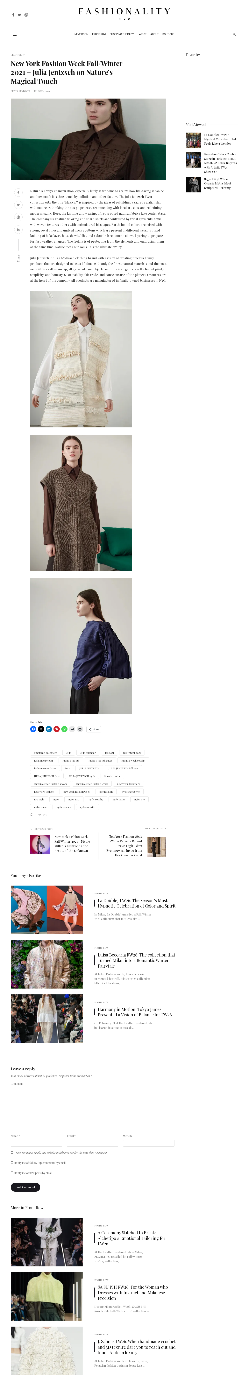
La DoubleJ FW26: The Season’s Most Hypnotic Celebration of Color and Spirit (137, 903)
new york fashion (44, 791)
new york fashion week (76, 791)
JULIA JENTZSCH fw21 (47, 776)
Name (15, 1136)
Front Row (99, 34)
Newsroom (81, 34)
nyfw (56, 799)
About (154, 34)
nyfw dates (118, 799)
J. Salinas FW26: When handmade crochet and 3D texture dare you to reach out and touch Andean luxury (137, 1347)
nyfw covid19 (96, 799)
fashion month (70, 760)
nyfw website (87, 807)
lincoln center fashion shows (50, 783)
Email (71, 1136)
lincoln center (112, 776)
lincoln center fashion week (92, 783)
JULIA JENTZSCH (89, 768)
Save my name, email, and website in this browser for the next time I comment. (62, 1153)
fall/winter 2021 (132, 752)
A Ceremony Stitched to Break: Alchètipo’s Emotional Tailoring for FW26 (132, 1238)
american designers (45, 752)
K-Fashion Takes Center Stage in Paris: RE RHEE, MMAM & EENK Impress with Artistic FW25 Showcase (220, 162)
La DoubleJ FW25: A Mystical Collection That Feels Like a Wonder (220, 138)
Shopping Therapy (122, 34)
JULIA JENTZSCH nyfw (82, 776)
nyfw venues (63, 807)
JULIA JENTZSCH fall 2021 (123, 768)
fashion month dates (100, 760)
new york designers (128, 783)
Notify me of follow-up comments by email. (40, 1163)
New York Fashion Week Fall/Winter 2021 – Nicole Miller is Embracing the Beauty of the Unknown (72, 844)
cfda (68, 752)
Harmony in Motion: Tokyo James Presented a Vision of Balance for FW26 (135, 1012)
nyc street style (131, 791)
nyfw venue (40, 807)
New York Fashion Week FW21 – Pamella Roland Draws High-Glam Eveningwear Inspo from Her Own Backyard (124, 845)
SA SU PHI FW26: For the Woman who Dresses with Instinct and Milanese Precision (133, 1292)
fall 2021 (109, 752)
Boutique (168, 34)
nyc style (39, 799)
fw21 (67, 768)
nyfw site (139, 799)
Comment (17, 1084)
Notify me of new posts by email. (33, 1173)
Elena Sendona (20, 91)
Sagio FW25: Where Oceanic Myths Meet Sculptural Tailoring (217, 182)
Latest (142, 34)
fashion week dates (45, 768)
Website (127, 1136)
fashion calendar (43, 760)
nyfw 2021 (74, 799)
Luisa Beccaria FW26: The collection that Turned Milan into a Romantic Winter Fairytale (136, 960)
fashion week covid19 (133, 760)
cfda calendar (88, 752)
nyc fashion (106, 791)
